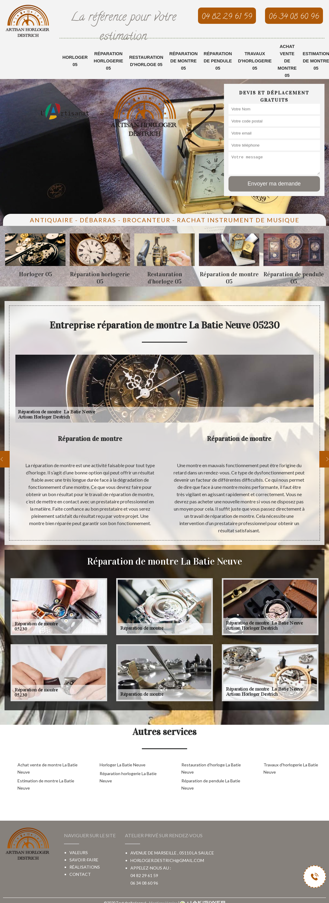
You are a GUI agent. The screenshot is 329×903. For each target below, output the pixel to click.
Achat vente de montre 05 (287, 61)
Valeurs (78, 852)
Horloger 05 (75, 61)
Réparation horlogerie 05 (108, 61)
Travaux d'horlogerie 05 (254, 61)
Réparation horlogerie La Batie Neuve (128, 777)
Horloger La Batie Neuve (122, 764)
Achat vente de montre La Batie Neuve (48, 768)
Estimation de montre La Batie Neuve (46, 784)
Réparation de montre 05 (183, 61)
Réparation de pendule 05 (218, 61)
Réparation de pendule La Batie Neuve (210, 784)
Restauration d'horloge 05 (146, 61)
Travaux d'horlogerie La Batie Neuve (291, 768)
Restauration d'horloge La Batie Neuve (211, 768)
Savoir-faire (83, 859)
